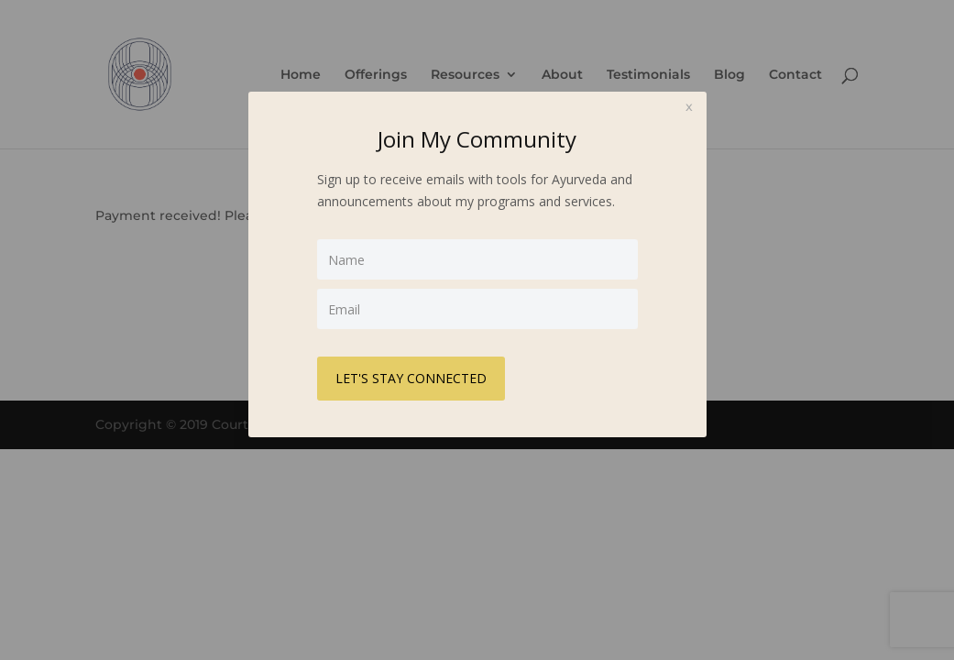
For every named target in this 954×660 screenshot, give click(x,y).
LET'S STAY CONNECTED (411, 378)
